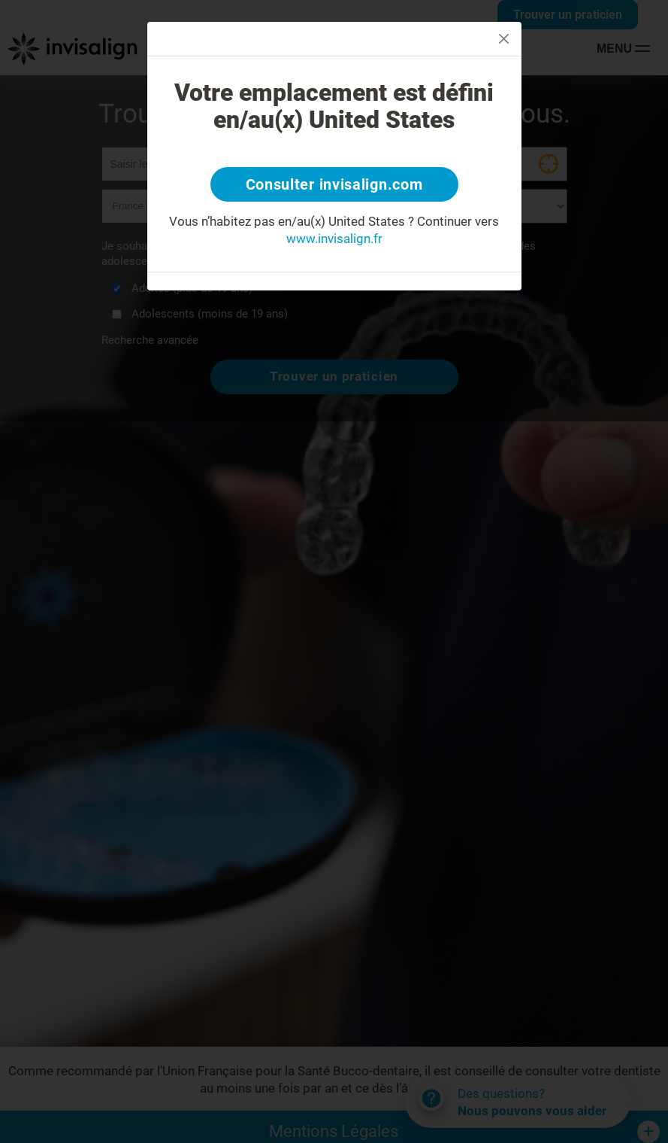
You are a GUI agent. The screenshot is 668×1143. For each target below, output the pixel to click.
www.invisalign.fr (334, 238)
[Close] (504, 39)
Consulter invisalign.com (334, 184)
